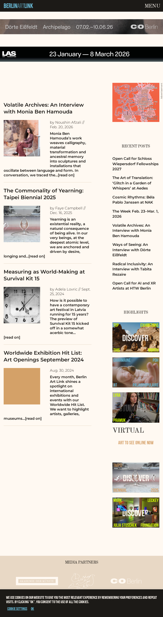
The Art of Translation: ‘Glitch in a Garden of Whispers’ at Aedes (132, 182)
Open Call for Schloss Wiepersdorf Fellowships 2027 (135, 163)
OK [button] (32, 609)
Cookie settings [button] (17, 609)
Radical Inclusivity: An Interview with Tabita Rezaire (132, 269)
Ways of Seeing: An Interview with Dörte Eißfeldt (131, 249)
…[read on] (64, 175)
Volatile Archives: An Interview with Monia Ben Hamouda (132, 230)
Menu (152, 6)
